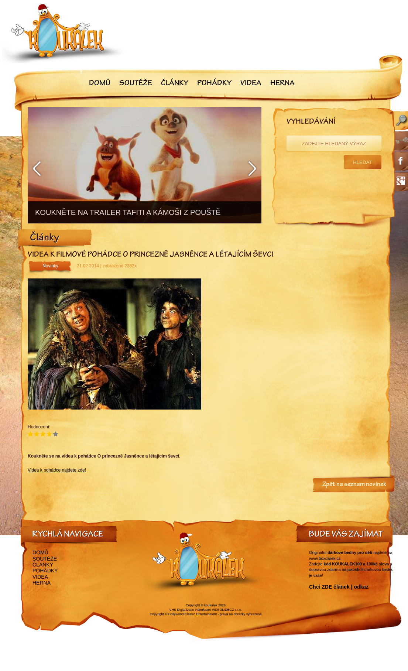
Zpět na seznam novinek (354, 485)
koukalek (210, 605)
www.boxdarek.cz (325, 558)
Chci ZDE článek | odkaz (338, 587)
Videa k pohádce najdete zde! (57, 470)
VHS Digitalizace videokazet (190, 610)
